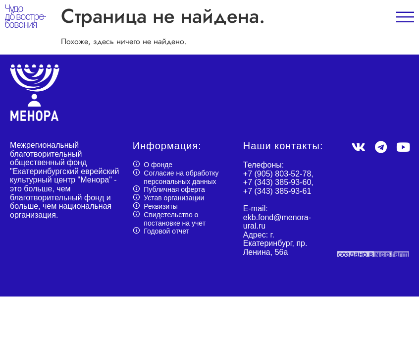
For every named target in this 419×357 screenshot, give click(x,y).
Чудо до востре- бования (25, 17)
